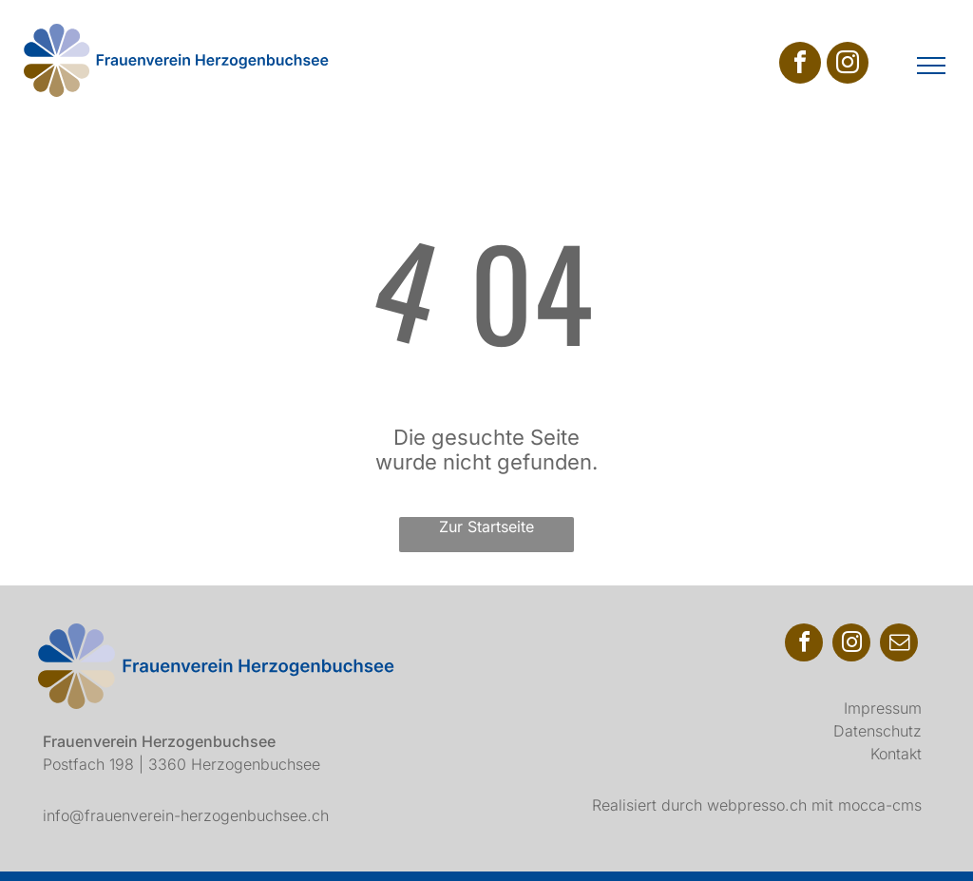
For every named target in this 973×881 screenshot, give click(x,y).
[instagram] (847, 65)
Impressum (883, 708)
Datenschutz (877, 730)
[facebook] (800, 65)
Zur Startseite (486, 526)
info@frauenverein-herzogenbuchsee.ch (186, 815)
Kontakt (896, 753)
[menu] (931, 65)
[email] (899, 644)
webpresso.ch (757, 804)
